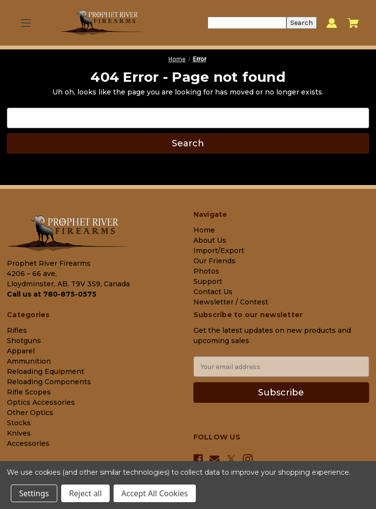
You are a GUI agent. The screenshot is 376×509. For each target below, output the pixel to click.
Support (207, 281)
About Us (209, 240)
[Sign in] (332, 23)
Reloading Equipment (45, 371)
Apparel (21, 351)
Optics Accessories (41, 402)
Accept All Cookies (154, 493)
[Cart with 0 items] (353, 23)
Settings (34, 493)
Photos (206, 271)
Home (204, 230)
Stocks (19, 422)
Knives (19, 433)
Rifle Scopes (29, 392)
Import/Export (218, 250)
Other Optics (30, 412)
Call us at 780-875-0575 (51, 294)
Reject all (85, 493)
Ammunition (29, 361)
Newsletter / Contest (230, 302)
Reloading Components (49, 381)
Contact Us (213, 291)
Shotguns (24, 340)
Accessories (28, 443)
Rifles (17, 330)
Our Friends (214, 260)
